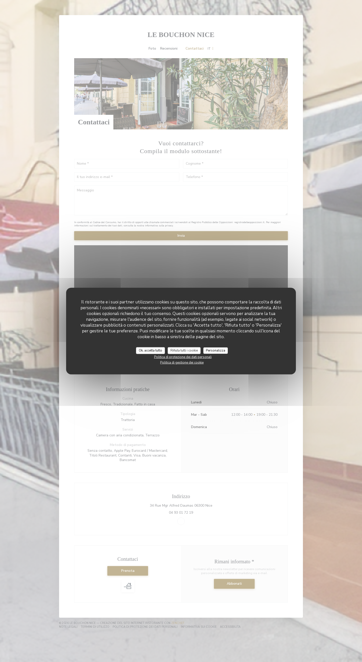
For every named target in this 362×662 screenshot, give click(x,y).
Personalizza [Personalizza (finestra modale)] (215, 350)
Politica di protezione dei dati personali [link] (183, 357)
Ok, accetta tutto (150, 350)
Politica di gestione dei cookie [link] (182, 362)
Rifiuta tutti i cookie (184, 350)
